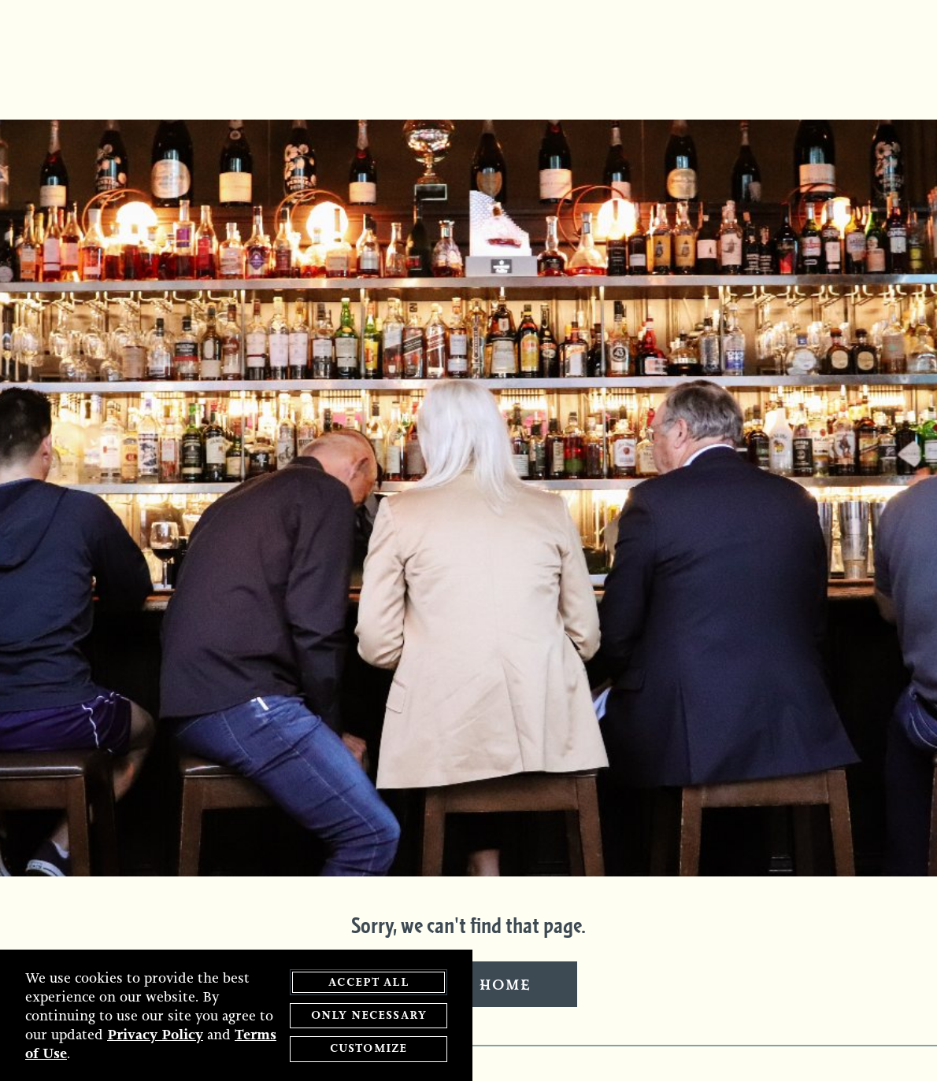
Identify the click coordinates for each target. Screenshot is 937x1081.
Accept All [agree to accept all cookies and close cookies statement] (368, 982)
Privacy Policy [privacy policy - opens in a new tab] (155, 1034)
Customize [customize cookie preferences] (368, 1049)
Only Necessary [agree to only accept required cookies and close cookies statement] (368, 1015)
